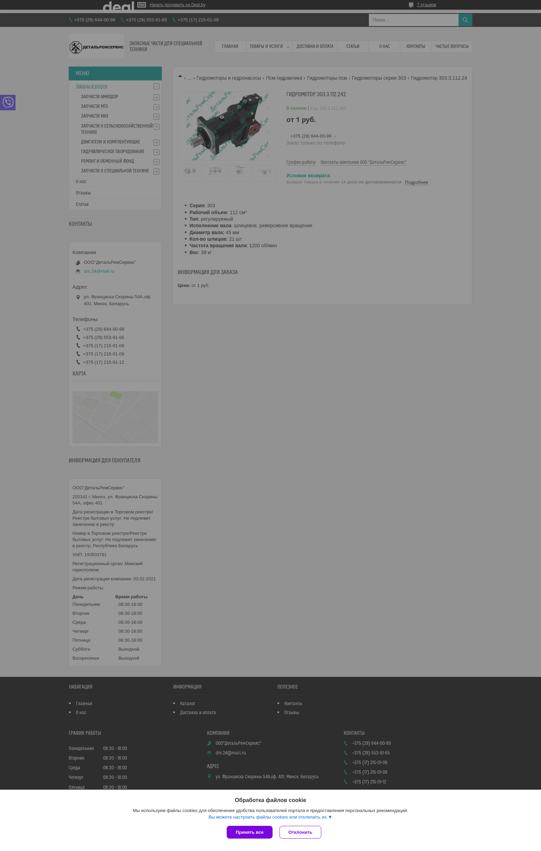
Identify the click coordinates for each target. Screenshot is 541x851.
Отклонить (300, 832)
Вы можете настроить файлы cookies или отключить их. (268, 817)
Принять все (250, 832)
